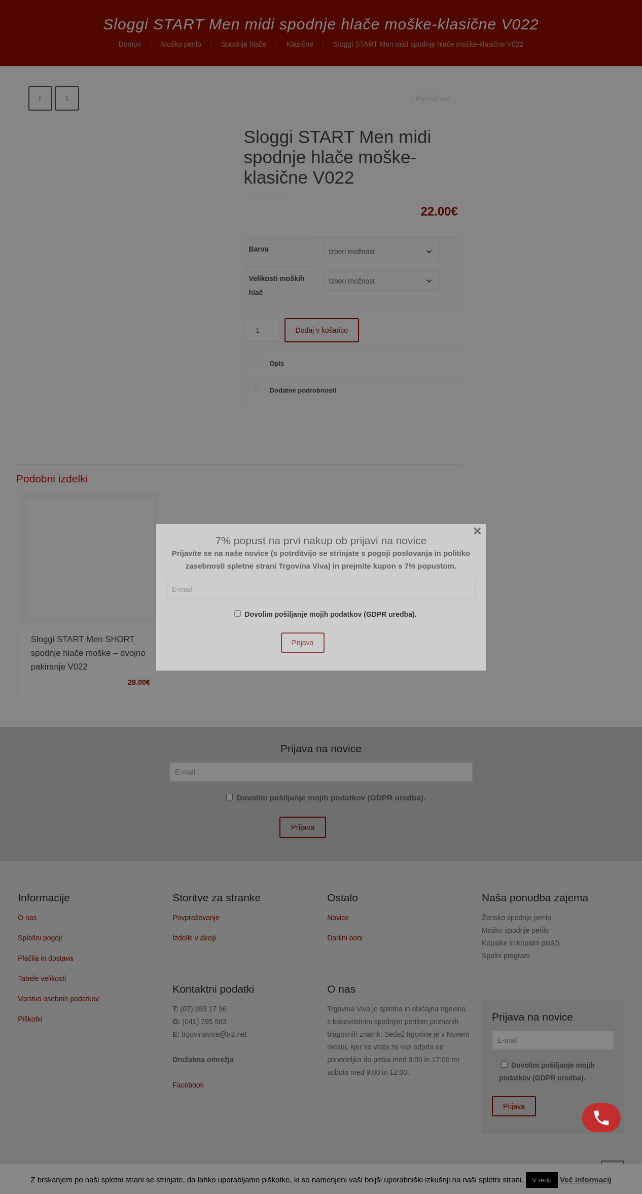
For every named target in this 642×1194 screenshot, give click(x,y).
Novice (338, 918)
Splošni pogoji (40, 938)
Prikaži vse (428, 98)
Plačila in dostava (45, 958)
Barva (259, 249)
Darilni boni (345, 938)
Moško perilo (181, 44)
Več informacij (586, 1179)
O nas (27, 918)
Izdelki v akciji (194, 938)
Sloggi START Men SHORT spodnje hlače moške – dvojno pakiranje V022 (88, 653)
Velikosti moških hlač (277, 285)
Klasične (300, 44)
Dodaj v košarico (322, 330)
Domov (130, 44)
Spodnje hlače (243, 44)
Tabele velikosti (42, 978)
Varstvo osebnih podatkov (58, 999)
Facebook (187, 1085)
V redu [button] (541, 1180)
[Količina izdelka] (261, 330)
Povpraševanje (196, 918)
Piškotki (30, 1019)
